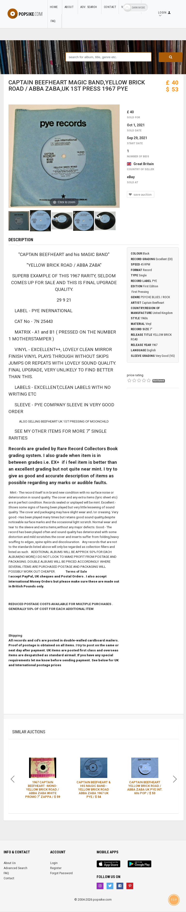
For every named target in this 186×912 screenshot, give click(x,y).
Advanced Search (15, 868)
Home (55, 7)
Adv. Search (90, 7)
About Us (10, 863)
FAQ (54, 21)
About (70, 7)
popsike (25, 14)
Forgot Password (61, 873)
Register (56, 868)
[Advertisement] (153, 421)
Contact (110, 7)
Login (54, 863)
